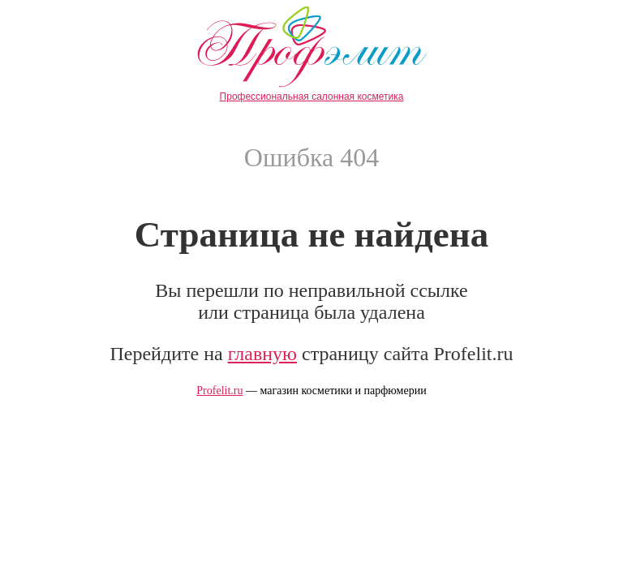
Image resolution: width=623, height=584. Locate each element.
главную (262, 353)
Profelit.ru (219, 390)
